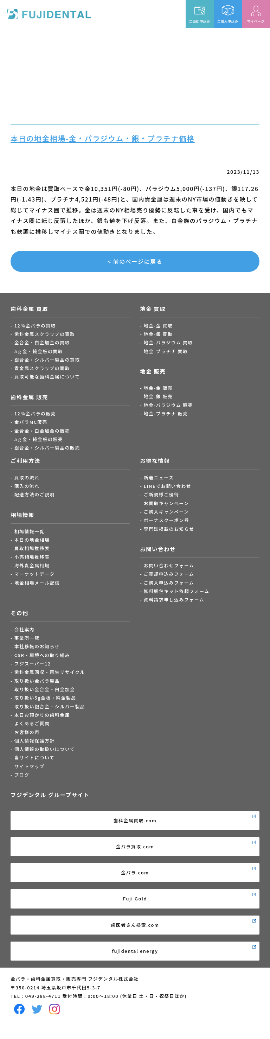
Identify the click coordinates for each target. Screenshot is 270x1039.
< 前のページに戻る (135, 261)
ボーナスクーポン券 (166, 520)
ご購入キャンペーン (166, 511)
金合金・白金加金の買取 (42, 342)
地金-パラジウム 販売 (168, 405)
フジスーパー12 (32, 663)
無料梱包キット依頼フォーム (177, 591)
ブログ (22, 774)
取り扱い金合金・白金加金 (44, 689)
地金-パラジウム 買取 (168, 342)
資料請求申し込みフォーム (174, 599)
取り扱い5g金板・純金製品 (45, 697)
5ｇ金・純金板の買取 (38, 351)
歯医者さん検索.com (135, 925)
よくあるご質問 (32, 723)
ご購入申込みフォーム (169, 582)
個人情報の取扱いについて (44, 749)
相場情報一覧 (29, 531)
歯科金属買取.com (135, 820)
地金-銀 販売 (158, 396)
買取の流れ (27, 477)
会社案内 (24, 629)
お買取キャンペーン (166, 503)
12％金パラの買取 (35, 325)
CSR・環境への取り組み (42, 655)
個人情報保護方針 (34, 740)
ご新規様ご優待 (161, 494)
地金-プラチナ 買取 (166, 351)
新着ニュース (159, 477)
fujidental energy (135, 951)
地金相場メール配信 (37, 582)
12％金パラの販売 (35, 413)
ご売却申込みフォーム (169, 574)
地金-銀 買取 (158, 334)
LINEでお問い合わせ (167, 486)
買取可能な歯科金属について (47, 376)
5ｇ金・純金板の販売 (38, 439)
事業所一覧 (27, 638)
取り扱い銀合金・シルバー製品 (49, 706)
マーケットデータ (34, 574)
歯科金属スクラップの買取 (44, 334)
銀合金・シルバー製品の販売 (47, 447)
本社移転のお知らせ (37, 646)
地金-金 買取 (158, 325)
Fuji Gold (135, 898)
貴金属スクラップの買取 (42, 368)
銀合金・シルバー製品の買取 (47, 359)
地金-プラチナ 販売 (166, 413)
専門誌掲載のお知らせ (169, 528)
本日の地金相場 (32, 539)
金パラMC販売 (30, 422)
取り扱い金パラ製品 (37, 680)
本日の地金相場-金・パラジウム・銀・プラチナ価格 (103, 138)
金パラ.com (135, 872)
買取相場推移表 (32, 548)
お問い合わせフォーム (169, 565)
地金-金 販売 (158, 387)
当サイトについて (34, 757)
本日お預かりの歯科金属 (42, 715)
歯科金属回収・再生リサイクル (49, 672)
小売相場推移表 (32, 557)
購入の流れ (27, 486)
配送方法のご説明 (34, 494)
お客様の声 (27, 732)
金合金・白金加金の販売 (42, 430)
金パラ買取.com (135, 846)
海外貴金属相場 (32, 565)
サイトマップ (29, 766)
